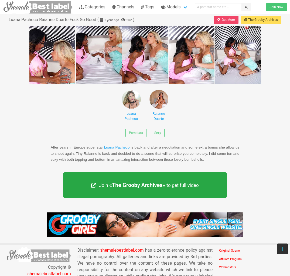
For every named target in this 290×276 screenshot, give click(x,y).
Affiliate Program (230, 259)
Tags (147, 6)
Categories (92, 6)
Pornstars (136, 133)
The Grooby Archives (261, 20)
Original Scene (229, 250)
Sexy (157, 133)
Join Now (276, 7)
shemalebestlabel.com (122, 250)
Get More (226, 20)
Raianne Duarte (158, 105)
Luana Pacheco (131, 105)
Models (170, 6)
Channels (123, 6)
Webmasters (227, 267)
